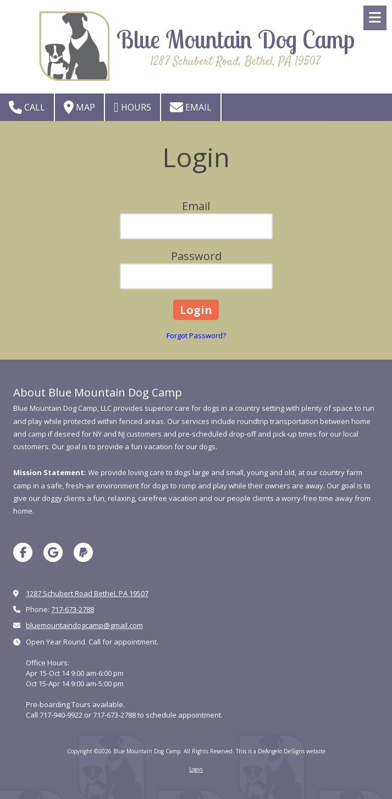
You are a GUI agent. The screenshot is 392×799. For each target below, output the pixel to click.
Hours (132, 107)
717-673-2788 (72, 609)
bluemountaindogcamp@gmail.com (84, 625)
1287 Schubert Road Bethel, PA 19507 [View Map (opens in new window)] (87, 593)
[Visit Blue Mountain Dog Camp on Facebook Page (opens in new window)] (22, 552)
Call (27, 107)
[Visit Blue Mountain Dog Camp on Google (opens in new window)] (53, 552)
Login (196, 769)
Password (196, 256)
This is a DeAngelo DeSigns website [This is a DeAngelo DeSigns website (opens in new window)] (280, 751)
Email (191, 107)
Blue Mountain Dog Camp (236, 39)
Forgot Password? (196, 335)
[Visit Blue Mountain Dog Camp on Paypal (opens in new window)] (83, 552)
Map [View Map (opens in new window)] (79, 107)
